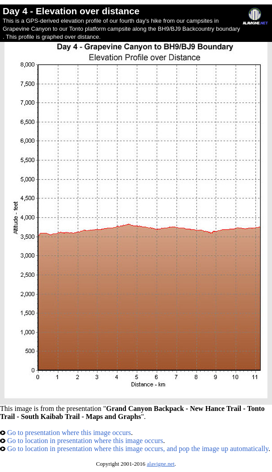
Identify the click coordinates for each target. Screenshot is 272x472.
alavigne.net (161, 464)
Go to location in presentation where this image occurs (81, 440)
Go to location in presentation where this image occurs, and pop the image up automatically (134, 448)
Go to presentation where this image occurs (65, 432)
